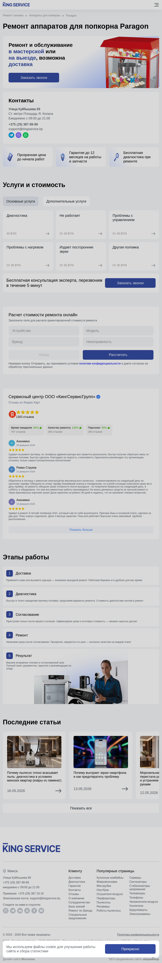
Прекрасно (130, 949)
